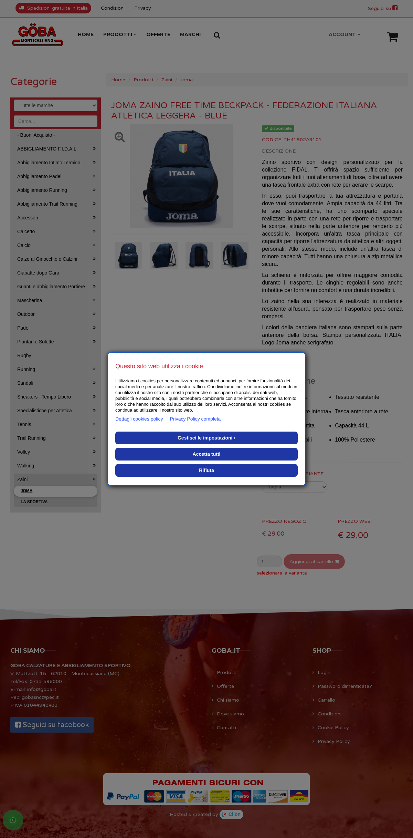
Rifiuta (206, 470)
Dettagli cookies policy (139, 419)
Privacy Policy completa (195, 419)
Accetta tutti (207, 454)
